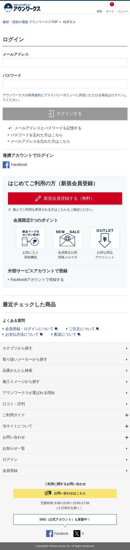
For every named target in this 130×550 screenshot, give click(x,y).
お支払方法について (22, 334)
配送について (65, 334)
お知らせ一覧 (14, 448)
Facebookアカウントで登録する (37, 279)
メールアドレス (16, 54)
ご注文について (82, 329)
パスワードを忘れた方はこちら (37, 135)
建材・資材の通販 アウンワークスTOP (30, 22)
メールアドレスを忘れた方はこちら (40, 141)
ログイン (69, 22)
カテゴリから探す (17, 348)
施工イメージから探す (21, 381)
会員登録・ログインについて (29, 329)
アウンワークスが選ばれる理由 (29, 393)
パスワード (12, 75)
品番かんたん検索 (17, 370)
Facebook (15, 164)
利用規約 (34, 95)
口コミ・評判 (14, 404)
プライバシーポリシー (60, 95)
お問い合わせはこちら (70, 493)
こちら (62, 209)
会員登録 (10, 470)
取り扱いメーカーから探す (25, 359)
